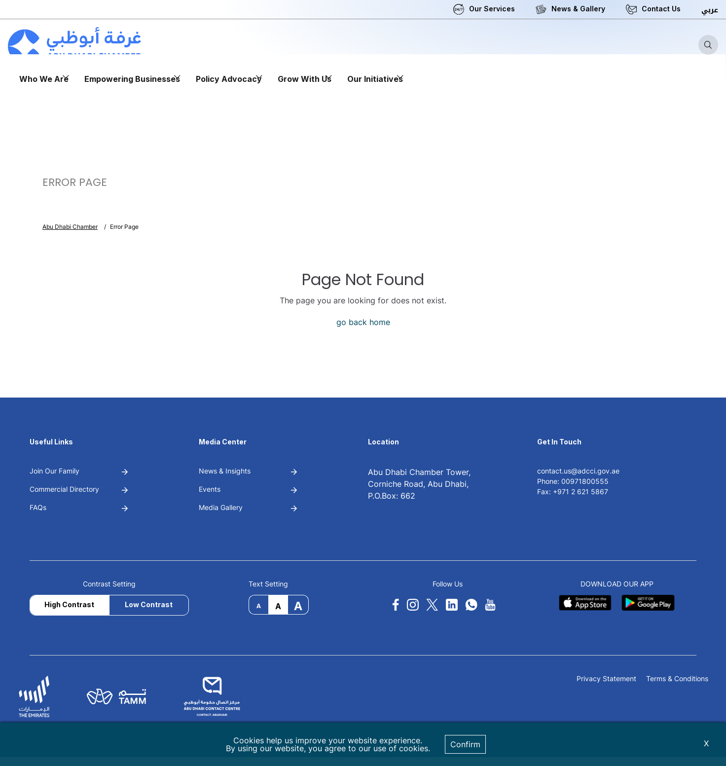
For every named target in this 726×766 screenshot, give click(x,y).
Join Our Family (54, 471)
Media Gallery (221, 507)
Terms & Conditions (677, 679)
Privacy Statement (606, 679)
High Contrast (69, 604)
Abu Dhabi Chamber (70, 226)
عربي (709, 10)
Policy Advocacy (229, 79)
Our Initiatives (375, 79)
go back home (363, 322)
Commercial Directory (64, 489)
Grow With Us (304, 79)
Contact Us (661, 8)
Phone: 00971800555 (573, 481)
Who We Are (44, 79)
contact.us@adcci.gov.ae (578, 471)
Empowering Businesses (132, 79)
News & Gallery (578, 8)
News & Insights (225, 471)
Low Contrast (149, 604)
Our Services (492, 8)
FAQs (38, 507)
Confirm (465, 744)
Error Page (124, 226)
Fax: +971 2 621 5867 (572, 491)
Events (209, 489)
